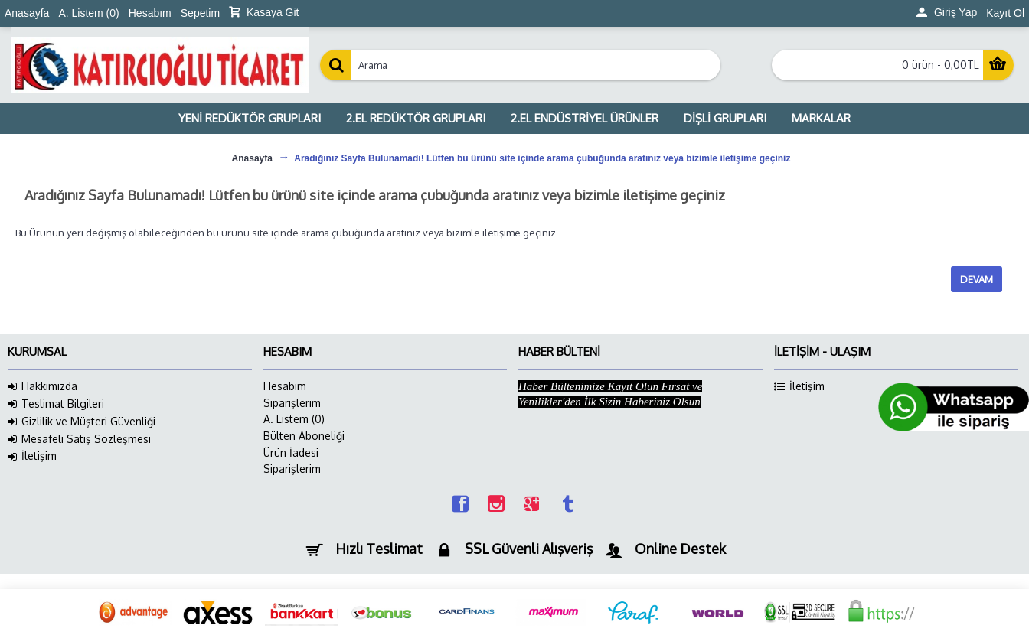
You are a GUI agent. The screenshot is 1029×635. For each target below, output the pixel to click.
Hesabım (284, 385)
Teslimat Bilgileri (56, 404)
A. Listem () (294, 418)
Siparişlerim (292, 402)
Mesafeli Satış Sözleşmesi (79, 439)
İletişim (32, 456)
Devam (976, 279)
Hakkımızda (42, 386)
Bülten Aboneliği (304, 435)
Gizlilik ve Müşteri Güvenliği (81, 421)
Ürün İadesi (290, 452)
